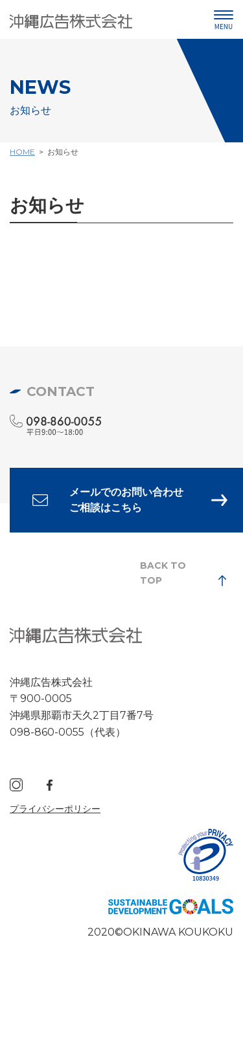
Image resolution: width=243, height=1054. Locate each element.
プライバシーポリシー (55, 809)
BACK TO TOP (163, 573)
